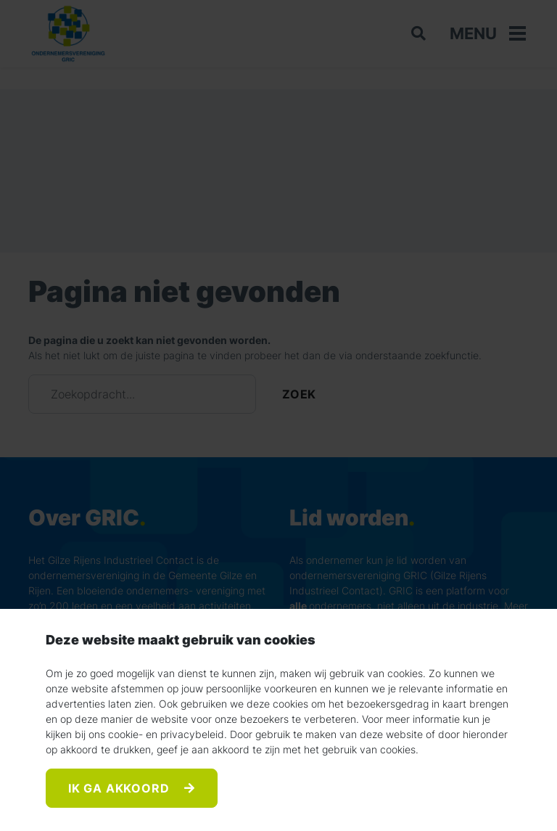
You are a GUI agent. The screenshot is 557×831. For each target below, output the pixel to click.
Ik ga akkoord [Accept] (120, 788)
